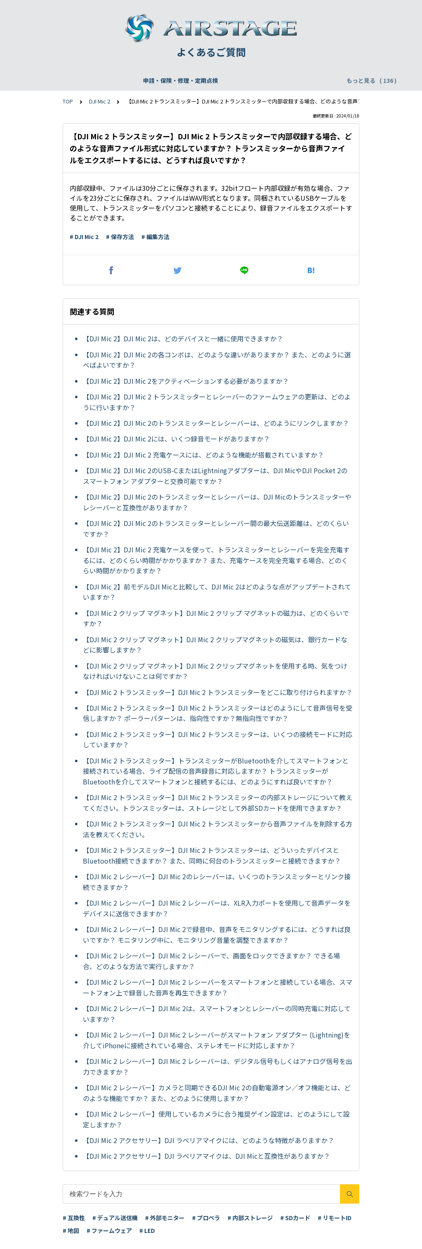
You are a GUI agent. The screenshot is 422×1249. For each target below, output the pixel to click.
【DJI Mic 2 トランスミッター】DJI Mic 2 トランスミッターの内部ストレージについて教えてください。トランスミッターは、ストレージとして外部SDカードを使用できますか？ (217, 802)
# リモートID (335, 1218)
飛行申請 (167, 80)
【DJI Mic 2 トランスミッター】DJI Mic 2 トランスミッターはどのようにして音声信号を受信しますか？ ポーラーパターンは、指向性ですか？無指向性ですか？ (217, 713)
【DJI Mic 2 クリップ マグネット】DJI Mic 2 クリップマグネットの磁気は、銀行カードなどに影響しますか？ (215, 644)
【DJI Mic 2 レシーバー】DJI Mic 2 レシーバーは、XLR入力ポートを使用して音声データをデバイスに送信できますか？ (217, 908)
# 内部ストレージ (250, 1218)
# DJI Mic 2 (84, 236)
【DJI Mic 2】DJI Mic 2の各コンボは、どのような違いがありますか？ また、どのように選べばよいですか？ (217, 360)
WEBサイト (265, 80)
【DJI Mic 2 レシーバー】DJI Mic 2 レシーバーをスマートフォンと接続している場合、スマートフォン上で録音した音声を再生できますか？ (217, 987)
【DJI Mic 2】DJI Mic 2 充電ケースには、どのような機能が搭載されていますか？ (203, 455)
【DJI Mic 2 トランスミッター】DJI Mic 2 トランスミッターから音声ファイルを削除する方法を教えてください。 (217, 829)
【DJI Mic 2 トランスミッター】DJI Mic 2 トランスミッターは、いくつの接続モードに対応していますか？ (217, 739)
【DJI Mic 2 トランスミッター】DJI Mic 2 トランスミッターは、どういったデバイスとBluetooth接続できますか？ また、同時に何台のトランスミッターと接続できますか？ (212, 855)
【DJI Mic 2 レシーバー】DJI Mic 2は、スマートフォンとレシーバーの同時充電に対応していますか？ (217, 1013)
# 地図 (71, 1230)
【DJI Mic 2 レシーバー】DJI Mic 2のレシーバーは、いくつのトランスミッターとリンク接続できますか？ (217, 881)
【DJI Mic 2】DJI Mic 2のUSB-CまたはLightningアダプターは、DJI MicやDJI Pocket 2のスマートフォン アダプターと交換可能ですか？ (215, 475)
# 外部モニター (165, 1218)
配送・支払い (308, 80)
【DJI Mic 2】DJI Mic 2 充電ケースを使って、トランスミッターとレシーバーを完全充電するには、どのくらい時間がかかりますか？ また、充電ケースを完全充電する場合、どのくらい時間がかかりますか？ (216, 560)
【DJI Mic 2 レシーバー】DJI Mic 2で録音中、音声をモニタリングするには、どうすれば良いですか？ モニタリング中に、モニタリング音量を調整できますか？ (217, 934)
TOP (68, 101)
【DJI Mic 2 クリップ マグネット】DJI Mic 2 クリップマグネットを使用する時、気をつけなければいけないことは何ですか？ (215, 671)
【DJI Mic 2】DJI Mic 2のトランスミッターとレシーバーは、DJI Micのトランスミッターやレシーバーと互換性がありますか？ (217, 502)
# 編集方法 (155, 236)
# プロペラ (206, 1218)
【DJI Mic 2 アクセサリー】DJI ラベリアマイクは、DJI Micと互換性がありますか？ (206, 1156)
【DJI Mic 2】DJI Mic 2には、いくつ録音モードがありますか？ (176, 439)
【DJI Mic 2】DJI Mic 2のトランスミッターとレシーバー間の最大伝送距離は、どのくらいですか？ (216, 528)
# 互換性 (74, 1218)
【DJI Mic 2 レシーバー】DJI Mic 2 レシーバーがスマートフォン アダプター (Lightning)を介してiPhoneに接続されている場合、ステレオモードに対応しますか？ (216, 1040)
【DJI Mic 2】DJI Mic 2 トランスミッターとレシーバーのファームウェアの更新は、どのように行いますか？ (217, 402)
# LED (147, 1230)
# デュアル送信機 (115, 1218)
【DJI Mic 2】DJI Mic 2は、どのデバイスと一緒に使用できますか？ (183, 338)
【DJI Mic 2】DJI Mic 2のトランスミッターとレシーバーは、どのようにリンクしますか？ (216, 423)
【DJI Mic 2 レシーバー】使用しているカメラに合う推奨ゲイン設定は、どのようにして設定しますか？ (216, 1119)
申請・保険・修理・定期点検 (72, 80)
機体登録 (132, 80)
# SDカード (295, 1218)
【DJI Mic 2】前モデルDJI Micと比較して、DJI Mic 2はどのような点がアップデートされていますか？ (217, 592)
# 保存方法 (120, 236)
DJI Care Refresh (214, 80)
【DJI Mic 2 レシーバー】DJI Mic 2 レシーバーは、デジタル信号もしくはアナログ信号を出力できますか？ (217, 1066)
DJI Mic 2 (99, 101)
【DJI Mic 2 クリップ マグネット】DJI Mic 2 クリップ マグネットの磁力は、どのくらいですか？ (216, 618)
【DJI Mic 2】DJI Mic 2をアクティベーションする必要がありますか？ (186, 381)
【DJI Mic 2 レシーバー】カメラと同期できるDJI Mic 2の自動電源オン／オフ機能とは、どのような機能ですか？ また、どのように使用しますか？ (217, 1092)
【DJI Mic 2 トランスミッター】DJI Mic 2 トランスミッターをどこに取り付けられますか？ (217, 692)
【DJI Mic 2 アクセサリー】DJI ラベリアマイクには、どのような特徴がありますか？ (208, 1140)
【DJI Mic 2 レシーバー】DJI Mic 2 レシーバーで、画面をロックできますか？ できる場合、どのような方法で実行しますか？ (211, 961)
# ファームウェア (109, 1230)
